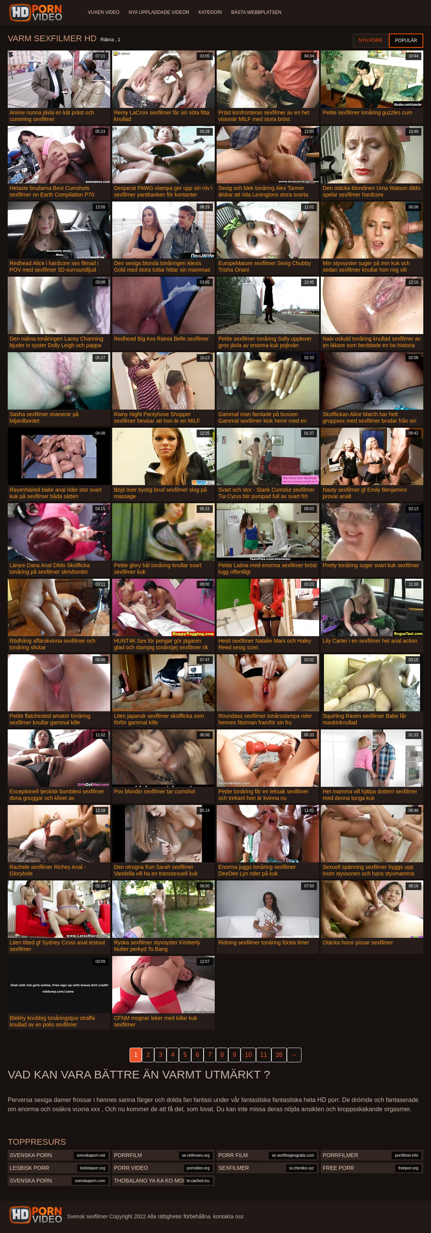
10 (248, 1055)
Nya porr (370, 40)
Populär (406, 40)
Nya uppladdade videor (159, 12)
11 (263, 1055)
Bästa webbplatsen (256, 12)
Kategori (210, 12)
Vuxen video (104, 12)
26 (279, 1055)
